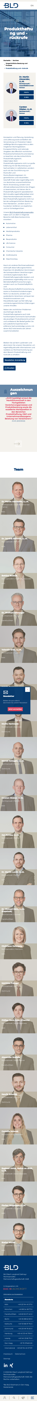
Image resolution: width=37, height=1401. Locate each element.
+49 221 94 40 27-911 (24, 1348)
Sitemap (6, 1359)
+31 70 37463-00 (26, 1343)
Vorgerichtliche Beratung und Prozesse (16, 64)
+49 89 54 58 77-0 (25, 1309)
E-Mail (26, 97)
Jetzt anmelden (15, 709)
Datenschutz (20, 1354)
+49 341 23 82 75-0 (25, 1338)
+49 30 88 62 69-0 (25, 1319)
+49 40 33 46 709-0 (24, 1333)
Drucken (10, 368)
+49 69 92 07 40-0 (25, 1314)
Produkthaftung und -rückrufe (17, 68)
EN (32, 5)
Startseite (6, 60)
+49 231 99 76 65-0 (25, 1329)
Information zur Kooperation (13, 1294)
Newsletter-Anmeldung (15, 360)
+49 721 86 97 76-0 (25, 1324)
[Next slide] (18, 444)
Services (16, 60)
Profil (26, 92)
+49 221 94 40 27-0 (25, 1304)
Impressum (8, 1354)
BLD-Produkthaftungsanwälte (22, 212)
